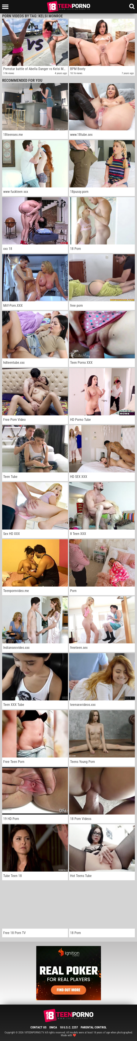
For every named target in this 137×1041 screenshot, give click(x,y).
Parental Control (94, 1027)
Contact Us (38, 1027)
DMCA (53, 1027)
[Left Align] (6, 7)
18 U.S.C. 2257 (69, 1027)
